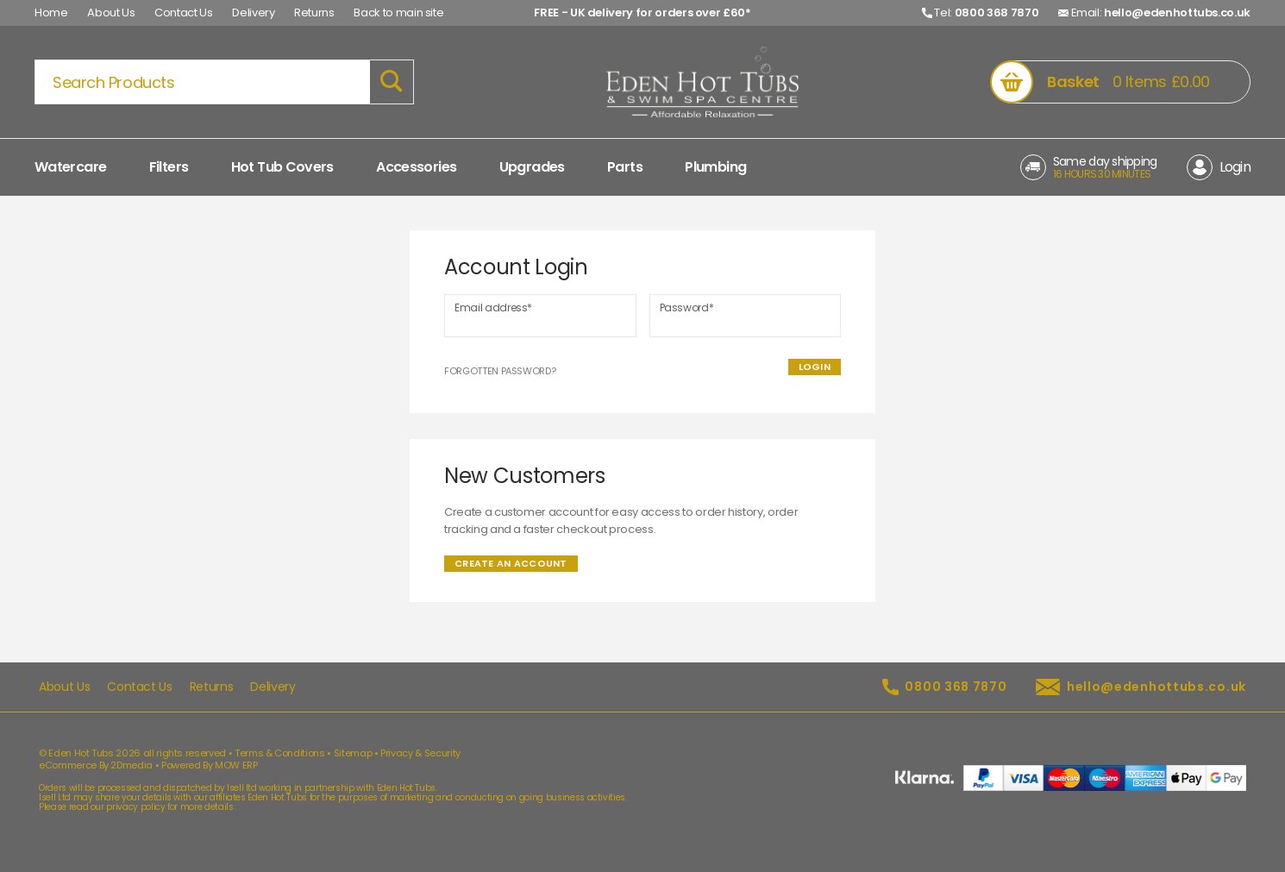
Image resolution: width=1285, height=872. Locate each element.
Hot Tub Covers (282, 167)
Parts (624, 167)
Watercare (70, 167)
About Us (111, 12)
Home (51, 12)
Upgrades (532, 167)
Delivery (253, 12)
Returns (314, 12)
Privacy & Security (420, 753)
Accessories (416, 167)
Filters (169, 167)
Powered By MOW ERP (209, 765)
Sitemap (353, 753)
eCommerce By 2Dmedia (96, 765)
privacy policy (135, 807)
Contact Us (183, 12)
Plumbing (715, 167)
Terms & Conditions (280, 753)
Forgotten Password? (499, 371)
